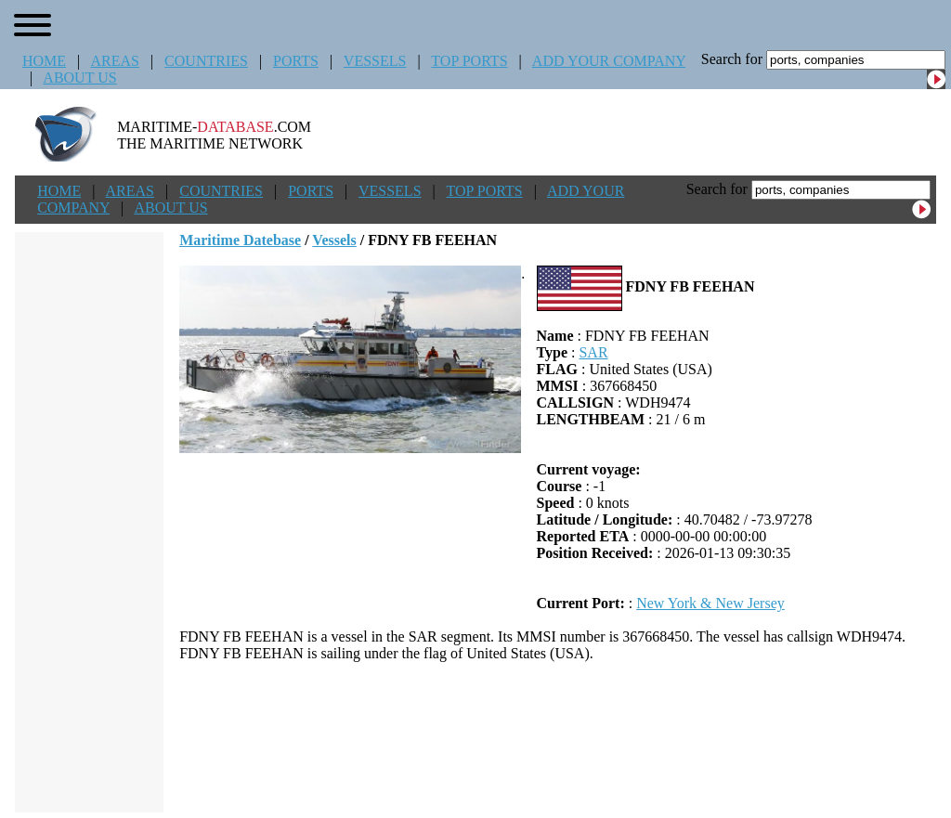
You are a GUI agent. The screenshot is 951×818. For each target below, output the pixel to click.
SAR (593, 352)
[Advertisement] (558, 737)
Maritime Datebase (240, 240)
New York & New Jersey (710, 603)
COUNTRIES (206, 61)
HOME (44, 61)
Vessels (334, 240)
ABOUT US (79, 77)
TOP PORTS (469, 61)
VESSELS (375, 61)
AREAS (114, 61)
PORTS (296, 61)
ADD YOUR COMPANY (608, 61)
